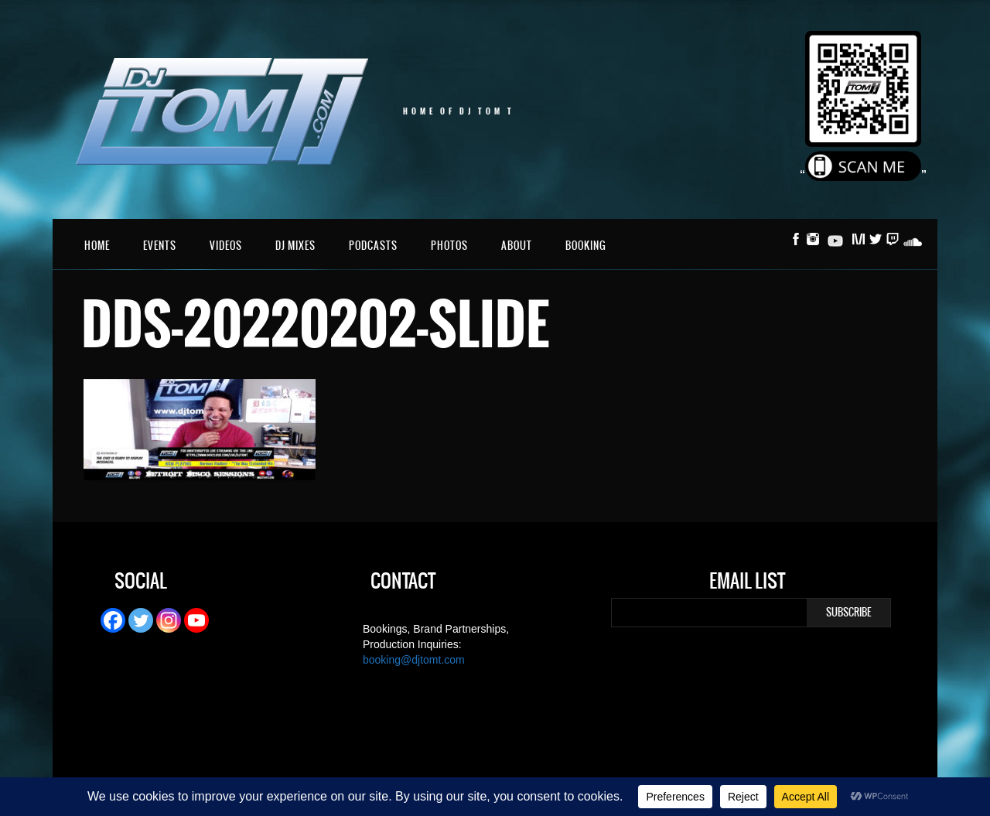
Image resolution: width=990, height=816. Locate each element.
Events (159, 245)
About (516, 245)
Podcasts (373, 245)
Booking (585, 245)
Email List (747, 583)
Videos (226, 245)
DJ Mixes (295, 245)
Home (97, 245)
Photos (449, 245)
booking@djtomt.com (414, 660)
